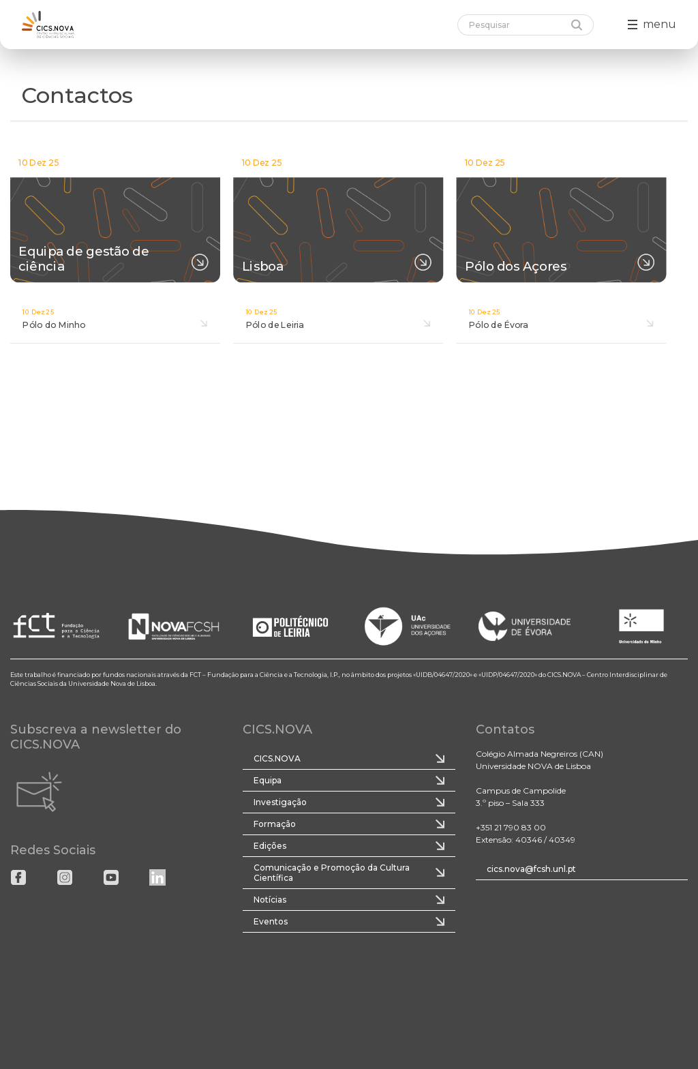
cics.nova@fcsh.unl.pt (531, 869)
